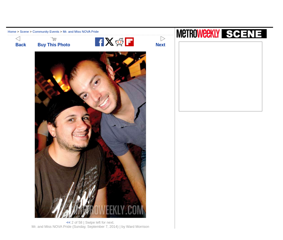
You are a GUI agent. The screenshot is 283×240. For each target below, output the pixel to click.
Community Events (46, 31)
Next (160, 42)
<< (68, 222)
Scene (24, 31)
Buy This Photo (54, 42)
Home (12, 31)
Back (20, 42)
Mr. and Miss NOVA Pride (81, 31)
